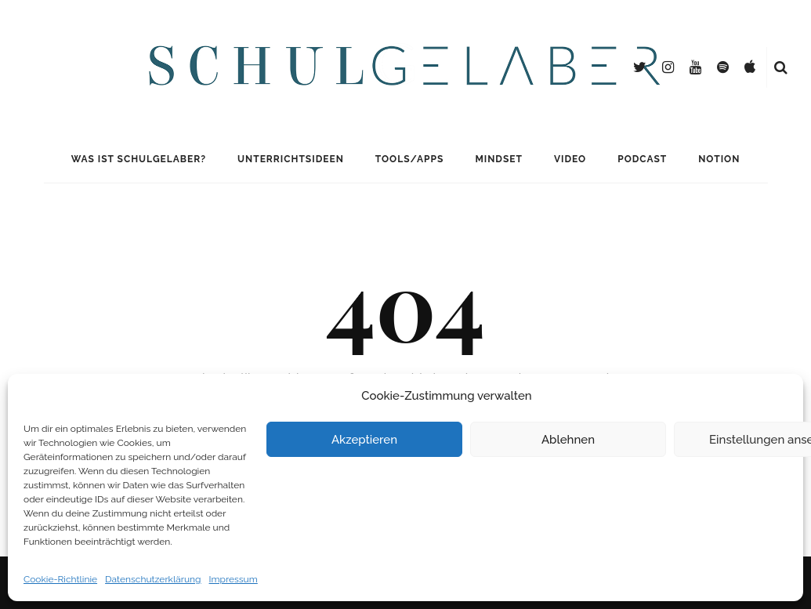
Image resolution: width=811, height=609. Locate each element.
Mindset (499, 159)
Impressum (233, 579)
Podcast (642, 159)
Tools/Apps (409, 159)
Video (570, 159)
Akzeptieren (364, 440)
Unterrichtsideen (290, 159)
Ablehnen (568, 440)
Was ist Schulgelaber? (138, 159)
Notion (719, 159)
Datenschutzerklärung (153, 579)
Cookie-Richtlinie (60, 579)
